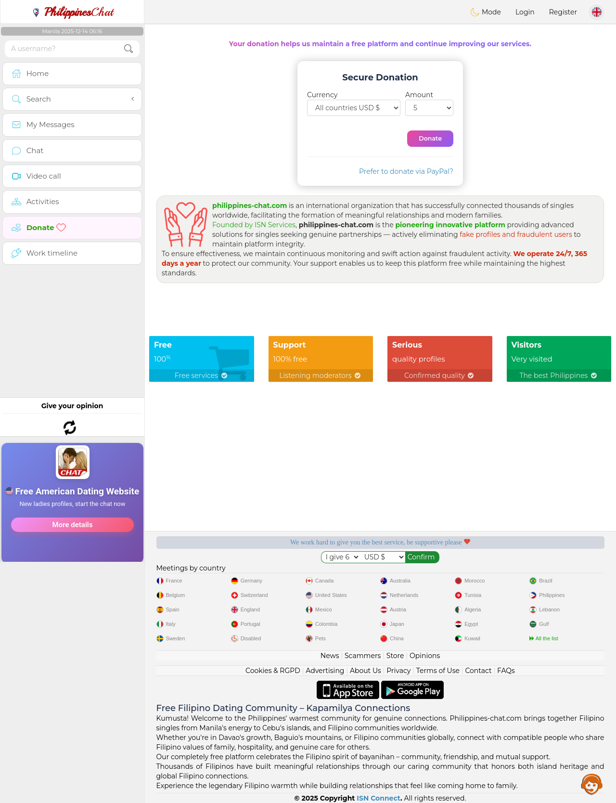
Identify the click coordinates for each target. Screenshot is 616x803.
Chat (72, 12)
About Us (365, 670)
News (330, 655)
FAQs (506, 670)
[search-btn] (128, 48)
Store (395, 655)
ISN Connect (378, 798)
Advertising (325, 670)
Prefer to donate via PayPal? (406, 171)
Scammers (363, 655)
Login (525, 12)
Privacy (398, 670)
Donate (430, 138)
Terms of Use (438, 670)
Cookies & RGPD (272, 670)
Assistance (591, 784)
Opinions (425, 655)
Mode (485, 12)
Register (563, 12)
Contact (478, 670)
